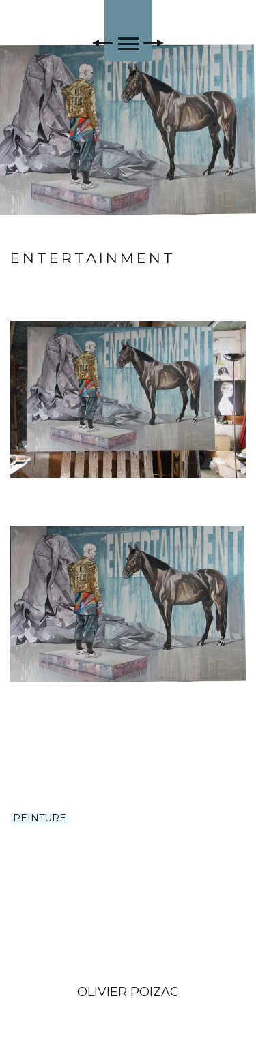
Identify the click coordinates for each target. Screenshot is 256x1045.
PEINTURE (39, 818)
